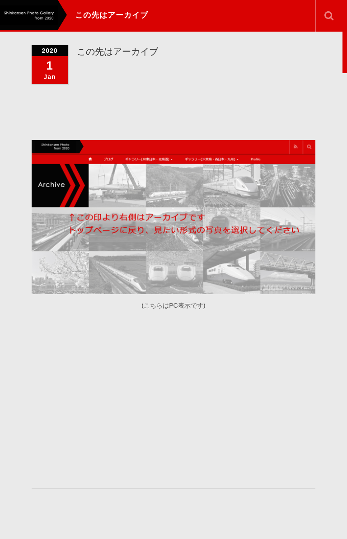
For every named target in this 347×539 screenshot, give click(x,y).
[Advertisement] (189, 397)
